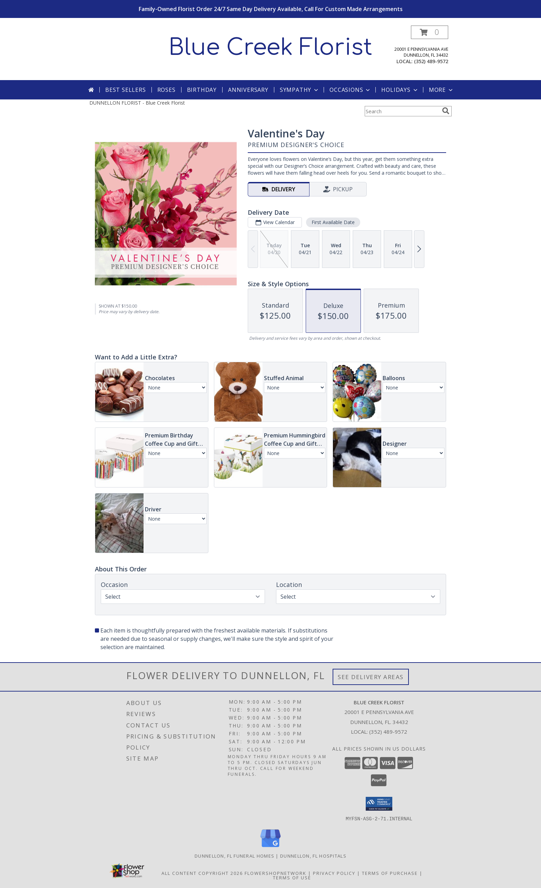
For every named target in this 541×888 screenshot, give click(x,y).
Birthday (202, 90)
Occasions (350, 90)
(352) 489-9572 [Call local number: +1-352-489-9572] (431, 61)
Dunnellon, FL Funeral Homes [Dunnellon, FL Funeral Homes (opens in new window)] (234, 855)
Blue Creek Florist (270, 47)
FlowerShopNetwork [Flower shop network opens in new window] (275, 873)
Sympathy (299, 90)
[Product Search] (402, 111)
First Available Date (333, 222)
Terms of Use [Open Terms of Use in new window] (292, 877)
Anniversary (248, 90)
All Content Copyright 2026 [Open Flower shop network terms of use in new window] (202, 873)
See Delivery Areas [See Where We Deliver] (371, 677)
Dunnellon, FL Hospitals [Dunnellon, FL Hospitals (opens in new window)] (313, 855)
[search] (445, 111)
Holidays (400, 90)
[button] (429, 32)
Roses (166, 90)
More (441, 90)
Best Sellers (125, 90)
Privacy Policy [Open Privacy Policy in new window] (334, 873)
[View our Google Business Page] (270, 847)
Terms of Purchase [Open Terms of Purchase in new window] (390, 873)
